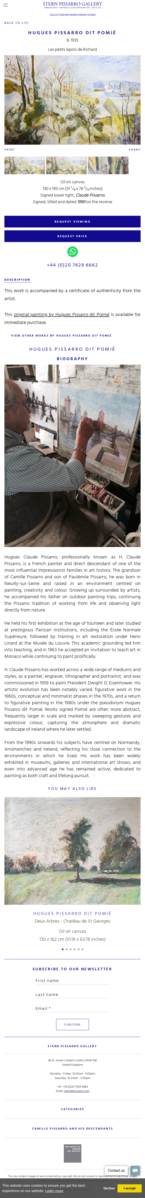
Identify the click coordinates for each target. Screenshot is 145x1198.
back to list (16, 22)
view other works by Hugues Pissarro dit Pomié (61, 335)
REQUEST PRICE (72, 236)
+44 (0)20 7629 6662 (72, 265)
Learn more (54, 1191)
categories (72, 1108)
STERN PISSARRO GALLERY (72, 1045)
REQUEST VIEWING (73, 221)
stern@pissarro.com (76, 1090)
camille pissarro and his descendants (72, 1128)
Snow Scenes (87, 15)
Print (9, 149)
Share (135, 149)
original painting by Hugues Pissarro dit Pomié (61, 314)
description (17, 279)
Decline (109, 1188)
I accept (130, 1188)
